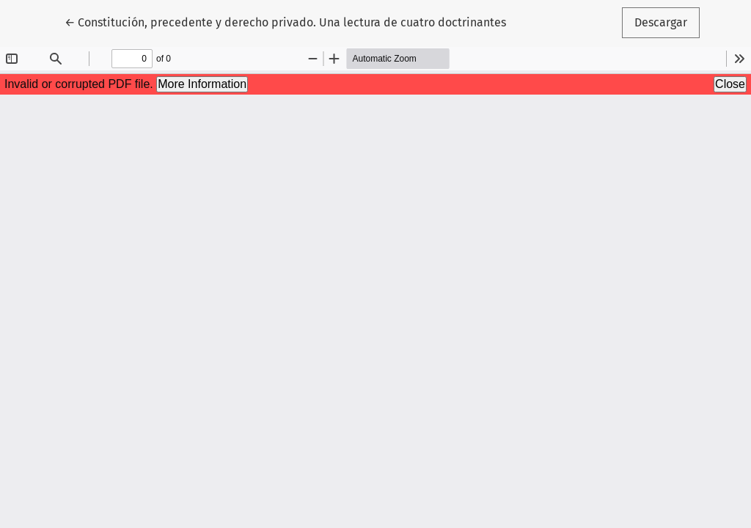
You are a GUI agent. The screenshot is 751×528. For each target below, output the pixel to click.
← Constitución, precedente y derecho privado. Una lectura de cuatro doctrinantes (285, 21)
